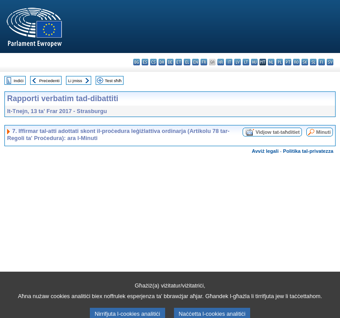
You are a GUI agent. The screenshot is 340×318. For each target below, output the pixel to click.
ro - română (296, 62)
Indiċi (18, 80)
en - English (195, 62)
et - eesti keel (178, 62)
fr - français (204, 62)
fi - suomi (321, 62)
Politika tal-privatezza (308, 151)
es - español (145, 62)
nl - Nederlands (271, 62)
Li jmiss (75, 80)
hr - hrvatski (220, 62)
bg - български (136, 62)
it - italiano (229, 62)
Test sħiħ (113, 80)
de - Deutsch (170, 62)
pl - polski (279, 62)
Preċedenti (49, 80)
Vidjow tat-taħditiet (277, 132)
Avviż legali (265, 151)
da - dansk (161, 62)
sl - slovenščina (313, 62)
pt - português (288, 62)
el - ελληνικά (187, 62)
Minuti (323, 132)
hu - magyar (254, 62)
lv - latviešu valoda (237, 62)
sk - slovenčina (304, 62)
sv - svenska (330, 62)
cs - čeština (153, 62)
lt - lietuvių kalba (246, 62)
